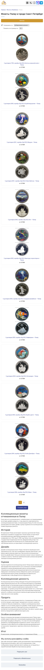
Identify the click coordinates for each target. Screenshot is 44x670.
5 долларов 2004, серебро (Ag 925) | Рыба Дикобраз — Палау (22, 453)
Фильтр (22, 20)
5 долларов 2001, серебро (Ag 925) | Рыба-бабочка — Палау (22, 181)
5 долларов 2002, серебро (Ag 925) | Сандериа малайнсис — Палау (22, 298)
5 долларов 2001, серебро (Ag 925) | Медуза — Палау (22, 142)
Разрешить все (22, 652)
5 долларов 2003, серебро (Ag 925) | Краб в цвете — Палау (22, 415)
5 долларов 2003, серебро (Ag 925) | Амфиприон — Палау (22, 337)
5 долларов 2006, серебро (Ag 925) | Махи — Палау (22, 492)
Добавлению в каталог (21, 25)
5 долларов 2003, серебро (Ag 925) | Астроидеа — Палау (22, 376)
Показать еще (22, 507)
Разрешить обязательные (22, 658)
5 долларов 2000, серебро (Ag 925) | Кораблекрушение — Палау (22, 103)
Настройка (22, 665)
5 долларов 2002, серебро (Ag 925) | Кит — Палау (22, 219)
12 (20, 28)
